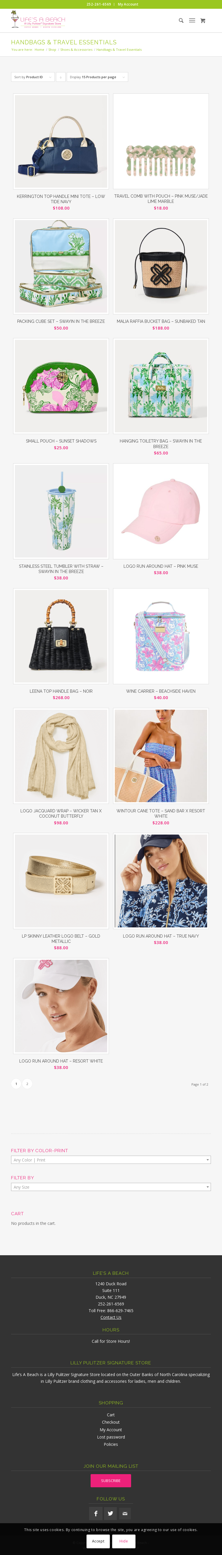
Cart (111, 1415)
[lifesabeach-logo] (91, 20)
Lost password (111, 1437)
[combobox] (111, 1160)
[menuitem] (99, 4)
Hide (123, 1541)
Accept (98, 1541)
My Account (111, 1429)
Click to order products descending (61, 78)
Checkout (111, 1422)
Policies (111, 1444)
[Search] (176, 20)
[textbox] (111, 1160)
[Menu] (192, 20)
